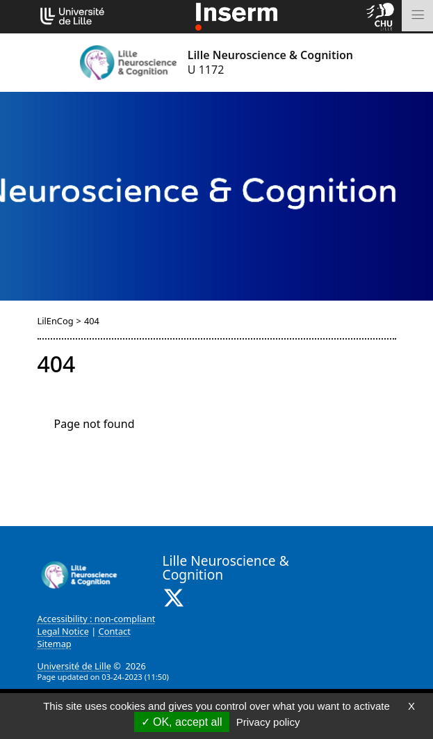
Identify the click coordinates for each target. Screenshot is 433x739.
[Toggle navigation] (417, 15)
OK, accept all (181, 722)
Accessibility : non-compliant (97, 618)
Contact (115, 631)
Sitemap (55, 643)
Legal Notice (63, 631)
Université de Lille (74, 666)
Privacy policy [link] (268, 722)
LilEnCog (56, 321)
